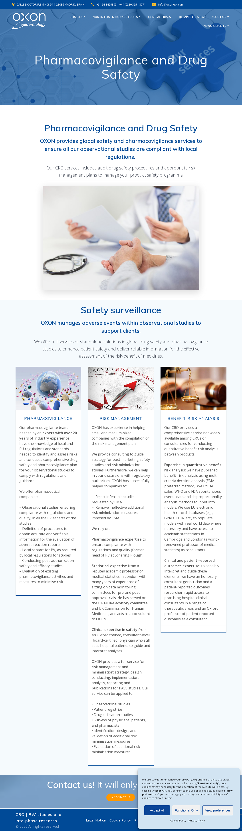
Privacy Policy (196, 820)
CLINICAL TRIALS (159, 17)
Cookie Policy (178, 820)
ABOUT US (219, 17)
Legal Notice (95, 820)
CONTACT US (121, 798)
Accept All (157, 810)
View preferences (218, 810)
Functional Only (186, 810)
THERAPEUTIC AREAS (191, 17)
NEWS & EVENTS (215, 25)
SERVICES (76, 17)
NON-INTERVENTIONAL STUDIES (115, 17)
